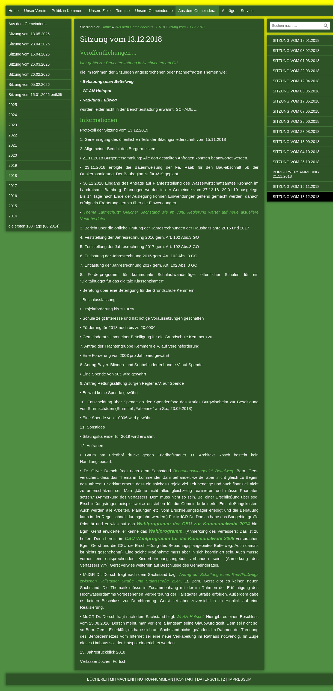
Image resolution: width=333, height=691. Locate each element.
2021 (12, 145)
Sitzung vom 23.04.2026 (29, 44)
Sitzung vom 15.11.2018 (296, 186)
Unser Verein (35, 10)
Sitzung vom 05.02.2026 (29, 84)
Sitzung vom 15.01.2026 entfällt (35, 94)
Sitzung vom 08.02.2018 (296, 50)
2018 (12, 175)
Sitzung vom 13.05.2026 (29, 34)
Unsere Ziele (100, 10)
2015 (12, 206)
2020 (12, 155)
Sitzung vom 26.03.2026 (29, 64)
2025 (12, 105)
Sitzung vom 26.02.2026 (29, 74)
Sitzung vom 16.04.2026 (29, 54)
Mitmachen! (122, 679)
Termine (123, 10)
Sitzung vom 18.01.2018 (296, 40)
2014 (12, 216)
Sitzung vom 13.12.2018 (185, 27)
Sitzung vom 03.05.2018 (296, 91)
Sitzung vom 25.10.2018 (296, 162)
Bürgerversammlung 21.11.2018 (296, 174)
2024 (12, 115)
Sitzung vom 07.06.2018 (296, 111)
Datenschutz (211, 679)
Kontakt (185, 679)
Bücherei (97, 679)
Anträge (228, 10)
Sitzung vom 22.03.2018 (296, 71)
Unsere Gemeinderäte (154, 10)
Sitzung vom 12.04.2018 (296, 81)
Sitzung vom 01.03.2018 (296, 61)
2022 (12, 135)
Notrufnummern (155, 679)
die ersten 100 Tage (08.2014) (34, 226)
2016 (12, 196)
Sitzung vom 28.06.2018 (296, 121)
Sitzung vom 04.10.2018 (296, 152)
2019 (12, 165)
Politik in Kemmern (68, 10)
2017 (12, 185)
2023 (12, 125)
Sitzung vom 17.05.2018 (296, 101)
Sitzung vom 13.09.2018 (296, 141)
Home (13, 10)
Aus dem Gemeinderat (197, 10)
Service (247, 10)
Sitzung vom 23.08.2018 (296, 131)
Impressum (239, 679)
